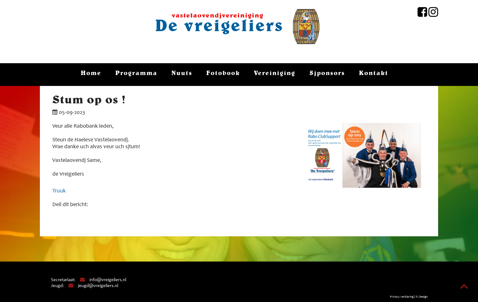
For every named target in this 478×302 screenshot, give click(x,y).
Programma (136, 73)
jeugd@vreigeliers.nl (93, 286)
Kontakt (373, 73)
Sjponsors (327, 73)
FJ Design (422, 297)
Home (91, 73)
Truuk (59, 191)
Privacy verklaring (401, 297)
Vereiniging (274, 73)
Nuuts (181, 73)
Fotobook (223, 73)
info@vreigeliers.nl (102, 280)
